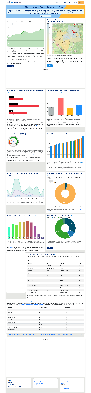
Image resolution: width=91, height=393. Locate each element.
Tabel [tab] (15, 24)
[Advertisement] (45, 79)
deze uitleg (31, 154)
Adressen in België (38, 383)
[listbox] (51, 181)
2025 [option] (51, 181)
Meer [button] (75, 2)
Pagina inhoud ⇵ (45, 16)
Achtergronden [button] (67, 2)
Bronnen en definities (65, 381)
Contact (62, 390)
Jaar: (48, 181)
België (36, 125)
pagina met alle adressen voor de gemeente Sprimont (31, 304)
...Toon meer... (73, 62)
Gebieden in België (38, 381)
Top (52, 336)
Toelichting (10, 66)
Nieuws (62, 383)
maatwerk (11, 247)
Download (81, 2)
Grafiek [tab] (10, 24)
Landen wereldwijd (38, 386)
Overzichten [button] (59, 2)
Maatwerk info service (65, 388)
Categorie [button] (30, 260)
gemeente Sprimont (11, 245)
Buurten (49, 65)
